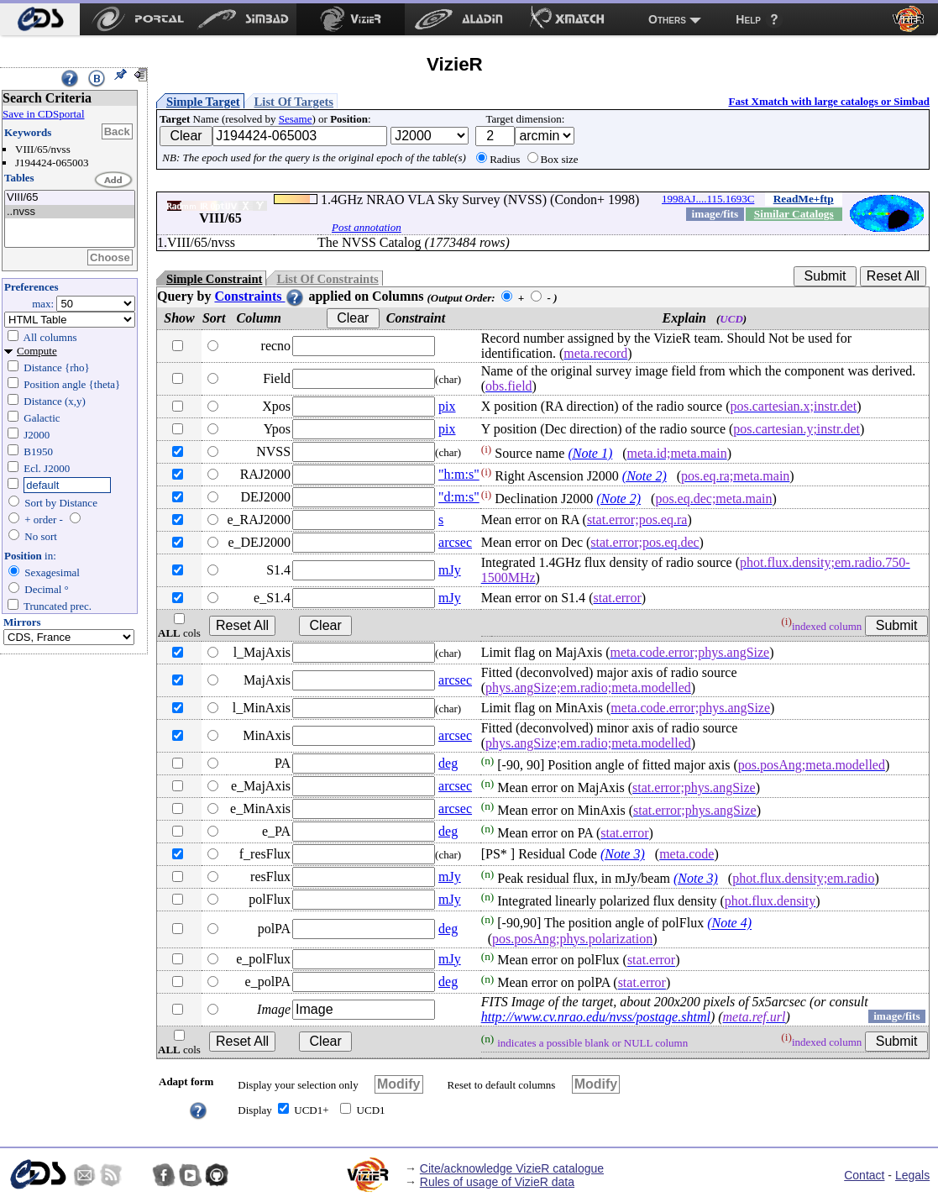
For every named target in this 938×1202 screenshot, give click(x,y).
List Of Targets (293, 101)
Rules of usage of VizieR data (497, 1182)
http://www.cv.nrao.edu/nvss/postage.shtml (595, 1017)
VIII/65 (69, 198)
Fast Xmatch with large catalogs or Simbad (829, 101)
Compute (37, 350)
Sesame (295, 119)
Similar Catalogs (794, 213)
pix (446, 406)
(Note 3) (622, 854)
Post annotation (366, 227)
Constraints (259, 296)
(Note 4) (729, 923)
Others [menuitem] (667, 19)
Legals (912, 1175)
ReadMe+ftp (803, 198)
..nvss (69, 212)
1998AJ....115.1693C (708, 198)
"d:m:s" (458, 497)
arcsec (455, 542)
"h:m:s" (458, 474)
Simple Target (203, 101)
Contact (864, 1175)
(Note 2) (644, 476)
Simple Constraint (214, 279)
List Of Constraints (327, 279)
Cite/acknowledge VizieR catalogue (512, 1168)
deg (448, 763)
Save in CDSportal (44, 114)
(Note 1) (590, 453)
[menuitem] (40, 19)
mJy (449, 570)
